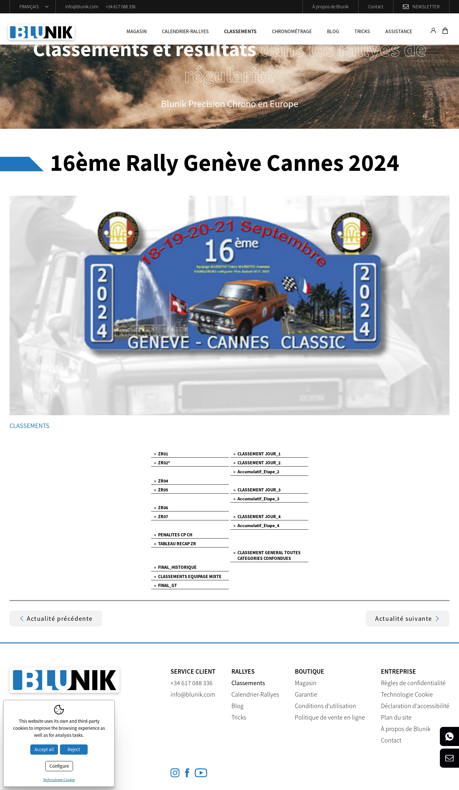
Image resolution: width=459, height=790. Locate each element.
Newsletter (426, 7)
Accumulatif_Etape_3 (256, 499)
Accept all (44, 749)
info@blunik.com (81, 7)
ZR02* (162, 463)
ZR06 (161, 508)
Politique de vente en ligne (330, 717)
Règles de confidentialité (413, 683)
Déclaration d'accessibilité (415, 706)
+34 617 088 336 (120, 7)
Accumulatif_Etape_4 (256, 525)
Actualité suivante (407, 618)
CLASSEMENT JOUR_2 (256, 463)
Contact (375, 7)
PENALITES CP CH (173, 535)
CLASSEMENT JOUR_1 (256, 454)
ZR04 (161, 481)
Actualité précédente (56, 618)
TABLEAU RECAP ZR (175, 544)
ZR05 (161, 490)
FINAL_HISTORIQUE (175, 567)
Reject (74, 749)
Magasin (137, 31)
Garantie (306, 694)
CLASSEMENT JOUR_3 (256, 490)
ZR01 (161, 454)
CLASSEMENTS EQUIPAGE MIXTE (188, 576)
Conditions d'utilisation (325, 706)
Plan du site (396, 717)
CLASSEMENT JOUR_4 (256, 516)
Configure (59, 766)
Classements (240, 31)
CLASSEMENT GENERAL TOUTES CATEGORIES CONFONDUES (267, 555)
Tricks (362, 31)
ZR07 (161, 516)
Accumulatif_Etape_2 (256, 472)
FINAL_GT (165, 585)
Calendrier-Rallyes (185, 31)
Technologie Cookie (407, 694)
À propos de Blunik (330, 7)
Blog (333, 31)
